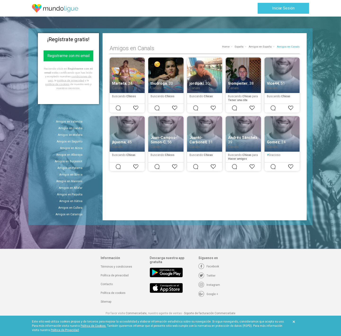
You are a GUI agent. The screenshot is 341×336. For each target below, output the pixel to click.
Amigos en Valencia (69, 121)
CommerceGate (136, 313)
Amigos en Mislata (70, 135)
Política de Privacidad (65, 330)
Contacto (107, 284)
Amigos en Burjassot (68, 161)
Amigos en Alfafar (70, 188)
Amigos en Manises (69, 181)
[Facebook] (208, 266)
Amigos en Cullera (70, 207)
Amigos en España (260, 46)
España (239, 46)
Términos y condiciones (116, 266)
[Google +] (208, 294)
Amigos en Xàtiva (70, 201)
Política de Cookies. (93, 325)
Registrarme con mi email (68, 55)
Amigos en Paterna (69, 168)
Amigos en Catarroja (68, 214)
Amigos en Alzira (71, 148)
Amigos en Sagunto (69, 141)
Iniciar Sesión (283, 8)
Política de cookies (113, 293)
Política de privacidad (115, 275)
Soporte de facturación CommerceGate (209, 313)
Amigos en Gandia (70, 128)
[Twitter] (206, 276)
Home (225, 46)
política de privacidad (70, 80)
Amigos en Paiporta (69, 194)
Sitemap (106, 301)
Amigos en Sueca (70, 174)
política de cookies (57, 84)
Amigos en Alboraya (69, 154)
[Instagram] (209, 285)
